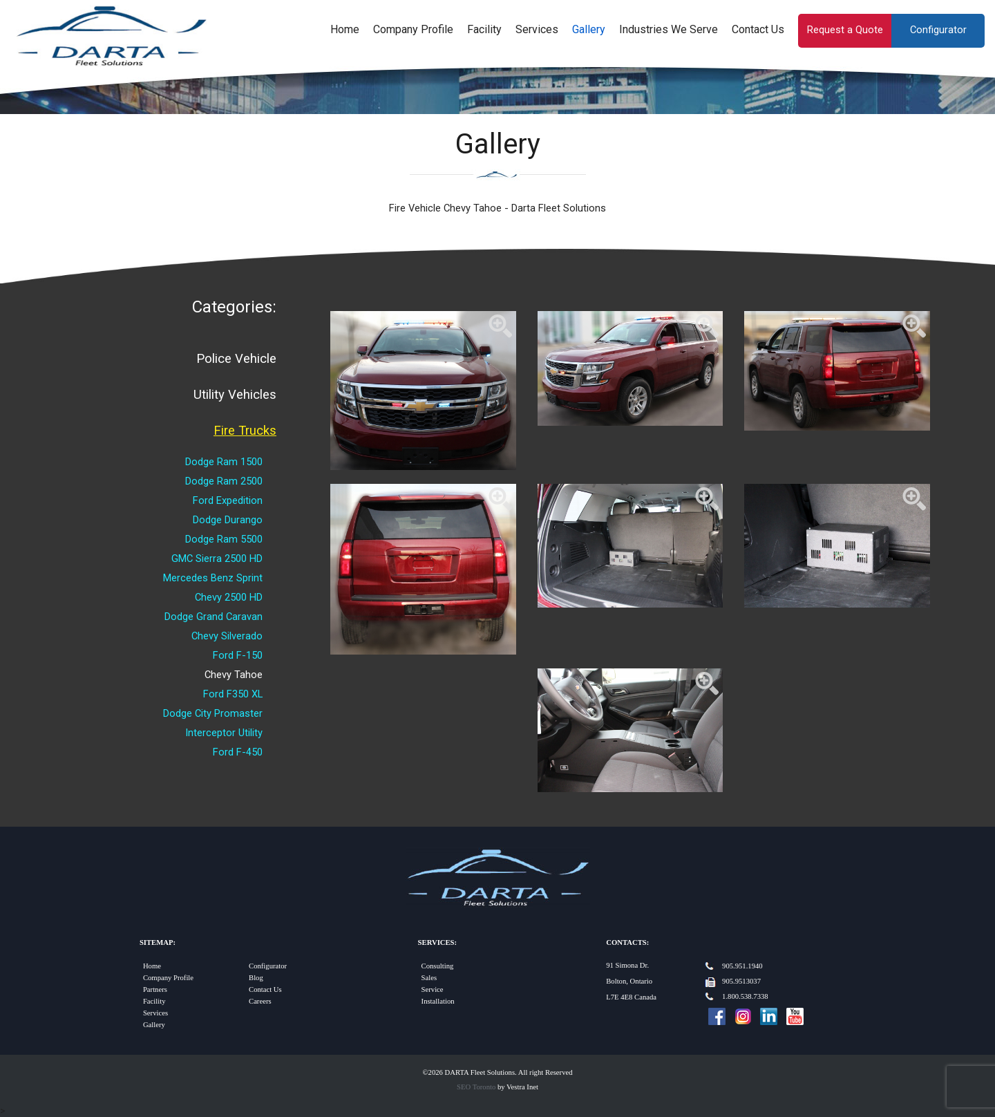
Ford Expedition (228, 500)
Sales (429, 978)
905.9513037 (741, 981)
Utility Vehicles (234, 394)
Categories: (234, 307)
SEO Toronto (476, 1087)
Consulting (437, 966)
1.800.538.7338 (745, 996)
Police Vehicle (236, 358)
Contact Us (758, 29)
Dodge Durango (228, 520)
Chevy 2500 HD (229, 597)
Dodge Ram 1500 (224, 462)
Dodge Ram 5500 (224, 539)
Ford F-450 (238, 752)
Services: (437, 942)
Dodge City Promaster (213, 713)
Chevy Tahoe (234, 674)
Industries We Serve (668, 29)
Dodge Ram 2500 (224, 481)
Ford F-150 (238, 655)
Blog (256, 978)
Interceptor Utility (224, 732)
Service (432, 989)
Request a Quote (845, 30)
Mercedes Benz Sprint (213, 578)
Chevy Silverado (227, 636)
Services (536, 29)
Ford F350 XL (233, 694)
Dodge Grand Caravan (213, 616)
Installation (438, 1001)
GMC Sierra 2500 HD (217, 558)
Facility (484, 29)
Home (344, 29)
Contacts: (627, 942)
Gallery (588, 29)
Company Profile (413, 29)
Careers (260, 1001)
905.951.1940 (742, 966)
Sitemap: (158, 942)
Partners (155, 989)
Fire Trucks (245, 430)
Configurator (938, 30)
